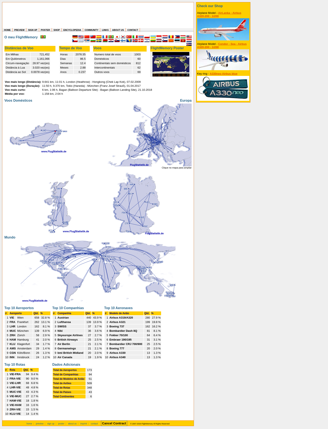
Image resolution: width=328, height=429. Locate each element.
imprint (83, 423)
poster (61, 423)
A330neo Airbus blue (223, 73)
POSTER (45, 30)
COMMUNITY (92, 30)
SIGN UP (32, 30)
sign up (50, 423)
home (29, 423)
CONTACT (132, 30)
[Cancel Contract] (114, 423)
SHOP (57, 30)
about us (72, 423)
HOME (7, 30)
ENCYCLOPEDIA (72, 30)
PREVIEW (19, 30)
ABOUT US (118, 30)
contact (94, 423)
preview (40, 423)
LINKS (105, 30)
